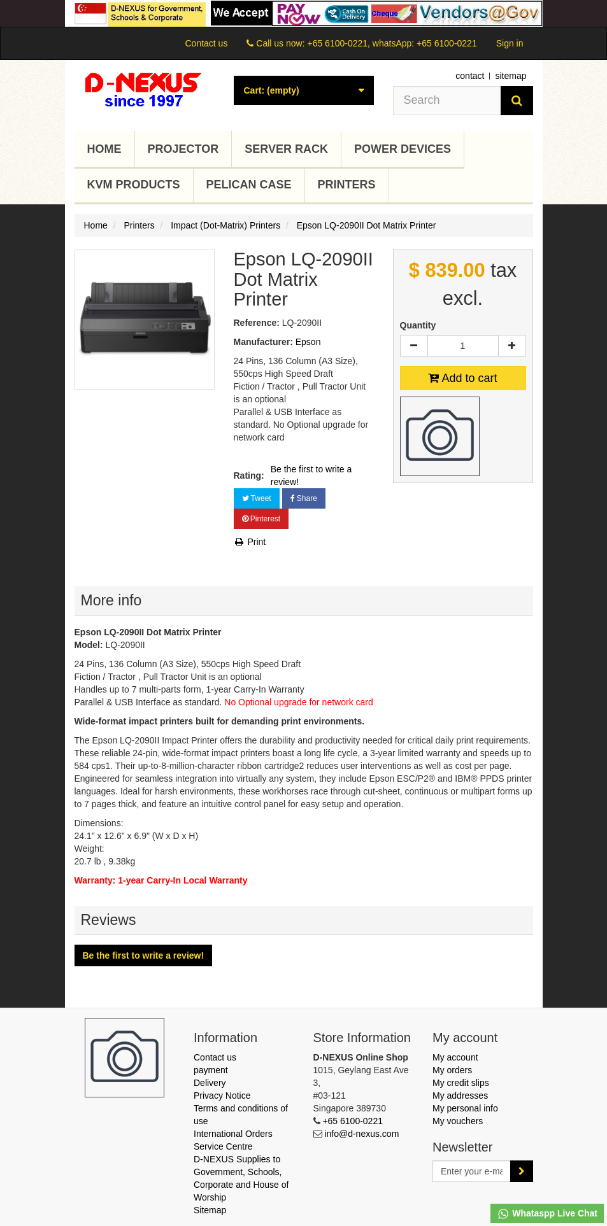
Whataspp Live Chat (547, 1214)
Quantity (418, 325)
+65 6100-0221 (352, 1121)
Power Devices (402, 149)
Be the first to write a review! (311, 475)
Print (250, 542)
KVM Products (133, 184)
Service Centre (223, 1146)
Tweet (256, 498)
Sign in (510, 43)
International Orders (233, 1134)
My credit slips (460, 1083)
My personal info (465, 1108)
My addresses (460, 1095)
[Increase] (512, 345)
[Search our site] (447, 100)
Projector (183, 149)
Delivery (210, 1083)
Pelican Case (249, 184)
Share (303, 498)
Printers (347, 184)
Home (104, 149)
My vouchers (457, 1121)
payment (211, 1070)
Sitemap (210, 1210)
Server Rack (286, 149)
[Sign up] (521, 1171)
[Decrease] (414, 345)
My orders (452, 1070)
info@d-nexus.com (361, 1134)
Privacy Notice (222, 1095)
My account (455, 1057)
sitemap (510, 76)
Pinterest (261, 518)
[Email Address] (471, 1171)
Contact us (206, 43)
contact (469, 76)
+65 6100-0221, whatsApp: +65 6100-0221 (391, 43)
